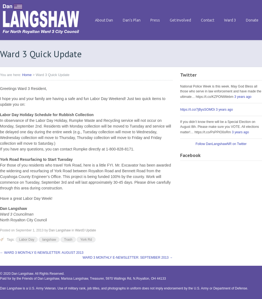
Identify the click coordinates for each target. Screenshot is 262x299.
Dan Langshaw (60, 230)
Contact (207, 20)
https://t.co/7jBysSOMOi (197, 109)
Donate (252, 20)
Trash (68, 239)
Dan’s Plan (132, 20)
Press (155, 20)
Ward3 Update (85, 230)
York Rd (86, 239)
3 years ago (243, 97)
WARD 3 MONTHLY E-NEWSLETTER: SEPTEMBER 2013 (127, 257)
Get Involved (180, 20)
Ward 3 (230, 20)
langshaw (49, 239)
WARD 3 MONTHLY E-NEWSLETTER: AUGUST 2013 (42, 253)
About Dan (104, 20)
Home (27, 75)
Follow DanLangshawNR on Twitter (220, 144)
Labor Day (26, 239)
